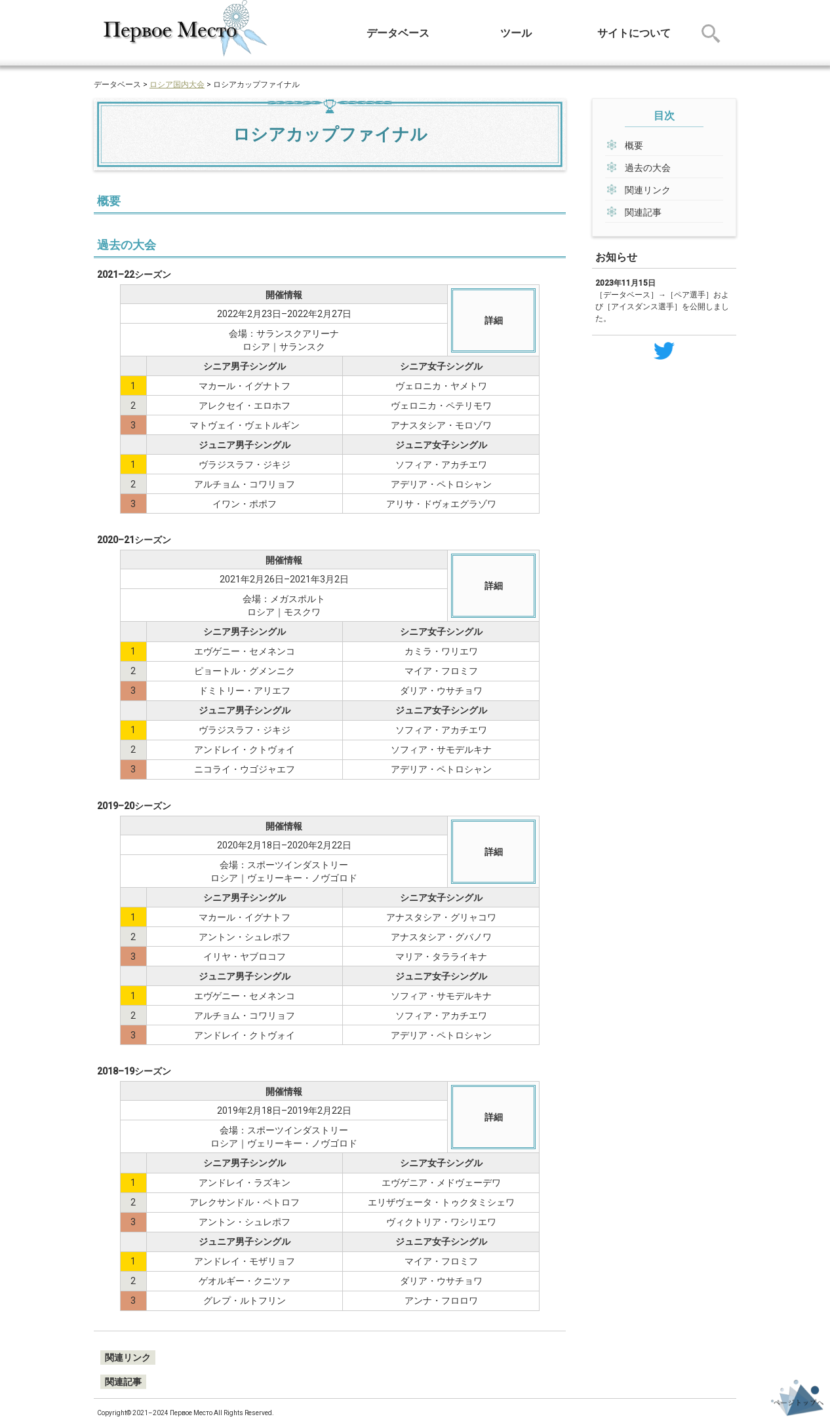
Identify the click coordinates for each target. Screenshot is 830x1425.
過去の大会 (648, 167)
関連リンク (648, 190)
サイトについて (634, 33)
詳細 (493, 320)
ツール (516, 33)
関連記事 (643, 212)
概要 (634, 145)
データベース (397, 33)
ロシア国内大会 (177, 84)
